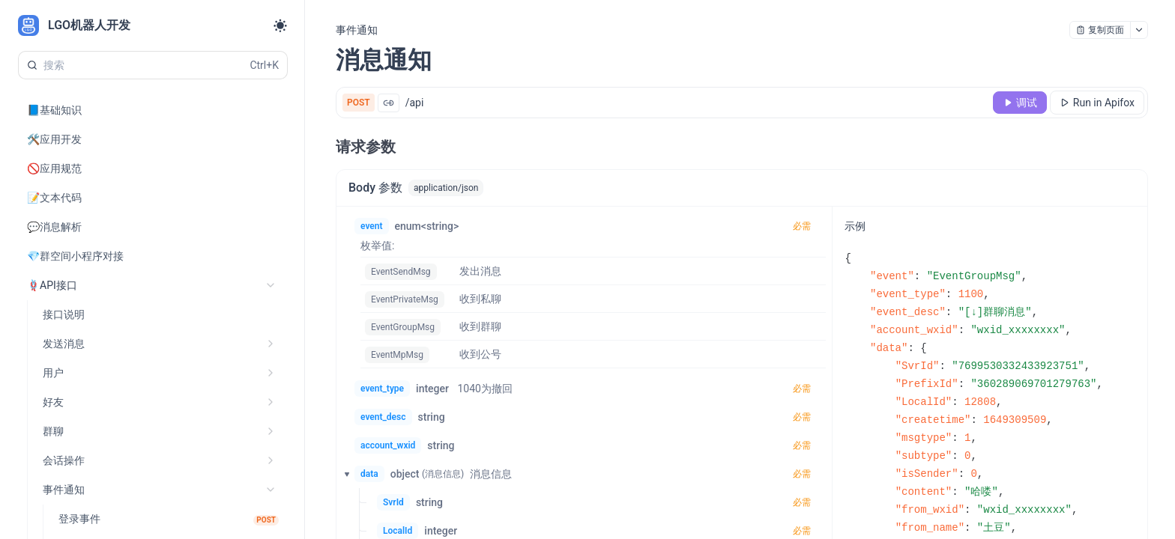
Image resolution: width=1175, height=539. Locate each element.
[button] (342, 474)
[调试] (1020, 102)
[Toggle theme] (280, 25)
